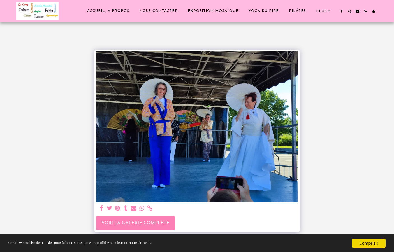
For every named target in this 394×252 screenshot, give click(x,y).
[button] (341, 11)
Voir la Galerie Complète (135, 223)
